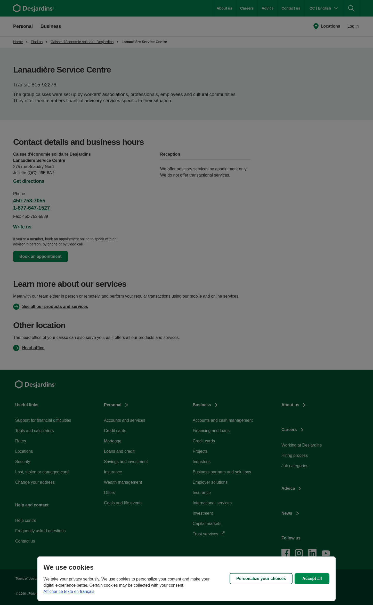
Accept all (312, 578)
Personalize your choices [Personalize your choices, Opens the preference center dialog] (261, 578)
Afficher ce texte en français (69, 591)
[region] (186, 578)
